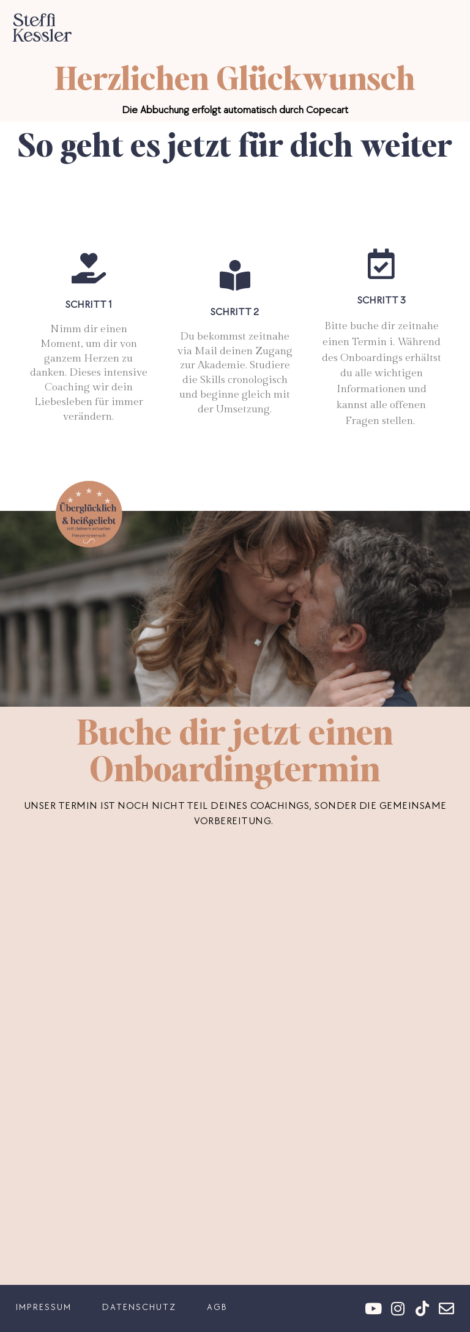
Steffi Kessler (42, 27)
